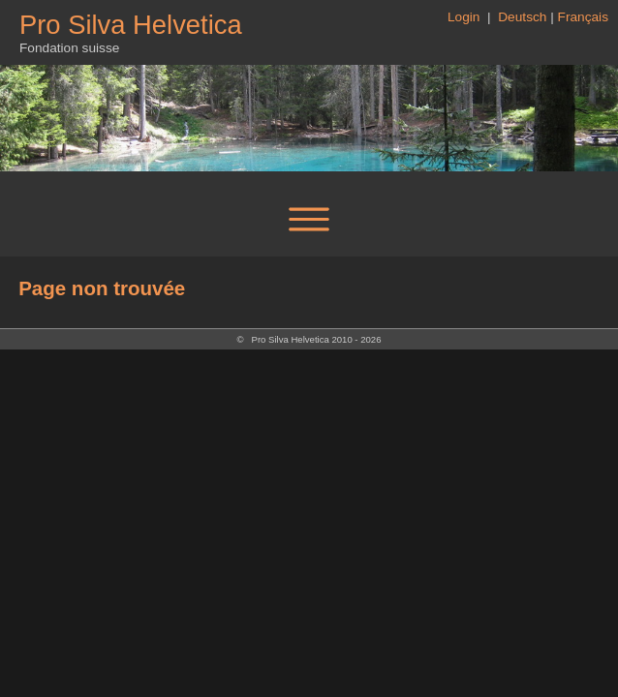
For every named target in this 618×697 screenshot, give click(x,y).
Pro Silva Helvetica (130, 25)
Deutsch (522, 17)
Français (583, 17)
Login (465, 17)
